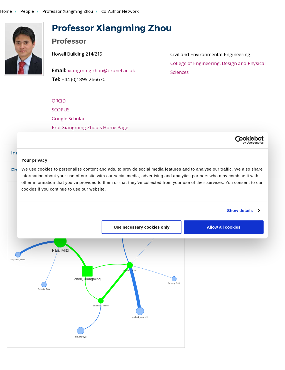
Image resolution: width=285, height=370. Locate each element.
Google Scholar (68, 118)
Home (6, 11)
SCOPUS (61, 109)
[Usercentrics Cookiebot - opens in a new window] (239, 140)
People (27, 11)
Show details (240, 210)
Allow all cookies (223, 227)
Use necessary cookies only (141, 227)
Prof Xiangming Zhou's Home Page (90, 127)
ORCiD (59, 101)
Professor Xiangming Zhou (67, 11)
